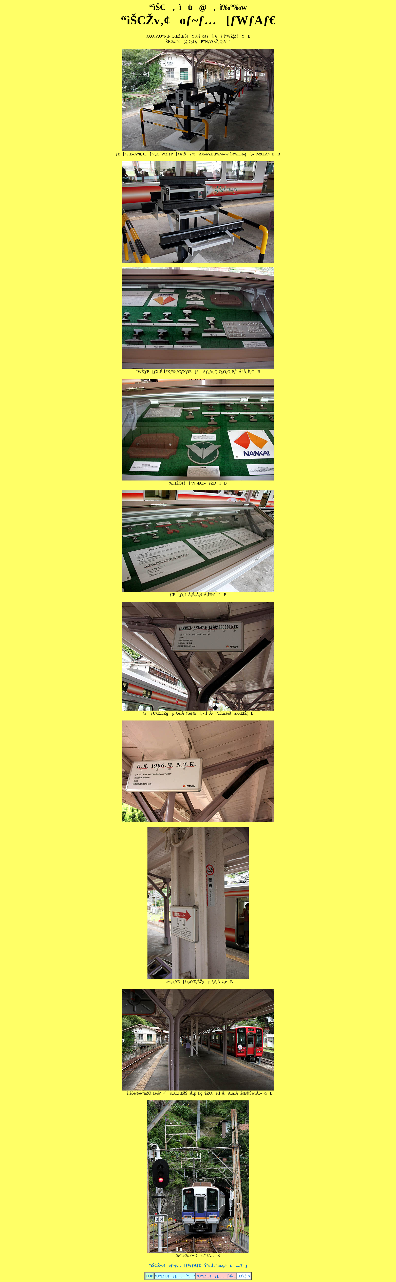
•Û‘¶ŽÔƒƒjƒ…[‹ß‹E (216, 1276)
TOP (149, 1276)
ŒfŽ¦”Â (243, 1276)
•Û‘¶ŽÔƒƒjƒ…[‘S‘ (175, 1276)
